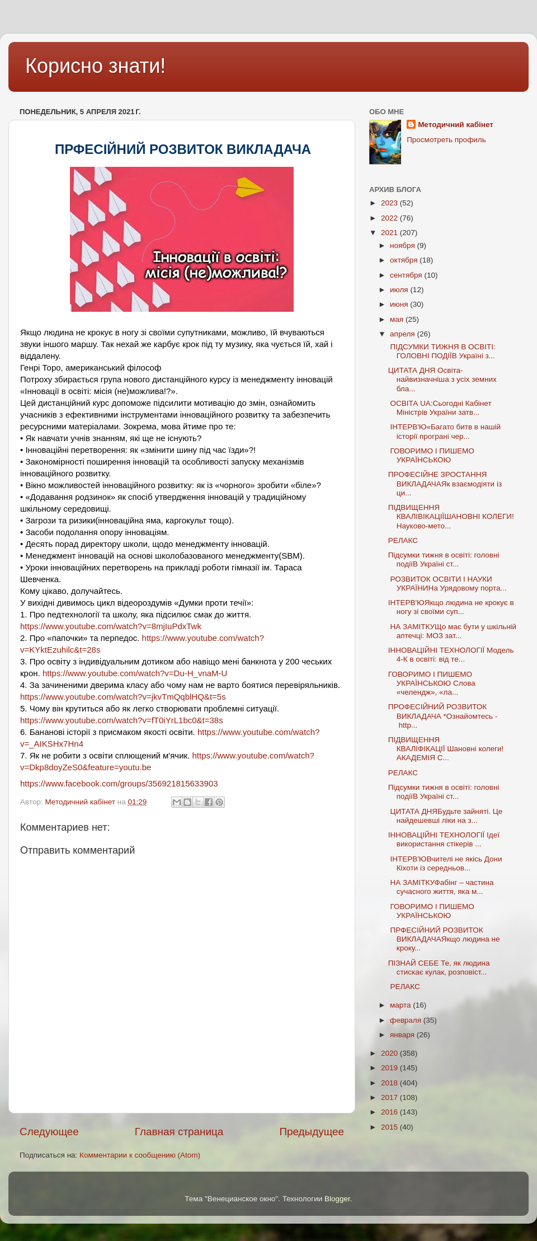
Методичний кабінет (455, 124)
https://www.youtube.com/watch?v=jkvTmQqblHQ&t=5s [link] (123, 696)
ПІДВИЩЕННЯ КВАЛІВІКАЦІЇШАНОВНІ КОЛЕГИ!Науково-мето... (451, 516)
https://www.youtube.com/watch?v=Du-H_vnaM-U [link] (135, 673)
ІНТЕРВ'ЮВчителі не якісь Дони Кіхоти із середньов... (445, 863)
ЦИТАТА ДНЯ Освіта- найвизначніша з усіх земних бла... (442, 379)
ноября (403, 245)
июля (400, 289)
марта (401, 1005)
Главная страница (179, 1131)
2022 (390, 218)
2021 (390, 232)
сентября (407, 275)
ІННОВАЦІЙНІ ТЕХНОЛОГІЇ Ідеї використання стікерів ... (444, 839)
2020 (390, 1053)
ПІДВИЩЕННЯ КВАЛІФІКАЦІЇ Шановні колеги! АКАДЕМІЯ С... (446, 749)
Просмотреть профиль (446, 139)
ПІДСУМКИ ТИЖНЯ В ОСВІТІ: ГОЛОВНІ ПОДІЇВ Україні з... (442, 351)
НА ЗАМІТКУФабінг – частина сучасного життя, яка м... (441, 887)
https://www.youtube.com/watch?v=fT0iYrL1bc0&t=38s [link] (121, 720)
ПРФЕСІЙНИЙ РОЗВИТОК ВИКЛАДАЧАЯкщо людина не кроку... (444, 939)
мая (398, 319)
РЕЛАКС (404, 540)
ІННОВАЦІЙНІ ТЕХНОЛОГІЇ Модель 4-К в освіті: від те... (451, 654)
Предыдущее (311, 1131)
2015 (390, 1127)
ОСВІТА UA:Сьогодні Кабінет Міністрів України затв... (440, 407)
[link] (119, 783)
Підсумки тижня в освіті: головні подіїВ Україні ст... (444, 559)
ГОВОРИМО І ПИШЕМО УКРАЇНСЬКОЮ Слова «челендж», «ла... (431, 683)
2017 (390, 1097)
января (403, 1035)
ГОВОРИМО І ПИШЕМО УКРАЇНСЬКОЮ (431, 455)
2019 (390, 1068)
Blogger (337, 1199)
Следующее (49, 1131)
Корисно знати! (95, 65)
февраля (406, 1020)
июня (400, 304)
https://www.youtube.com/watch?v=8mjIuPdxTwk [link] (110, 626)
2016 (390, 1112)
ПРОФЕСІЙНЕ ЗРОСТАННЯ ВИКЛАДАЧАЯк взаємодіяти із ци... (445, 483)
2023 (390, 203)
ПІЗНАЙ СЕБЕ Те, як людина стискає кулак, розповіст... (439, 967)
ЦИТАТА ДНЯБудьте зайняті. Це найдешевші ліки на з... (445, 816)
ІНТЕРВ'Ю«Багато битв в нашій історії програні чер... (444, 431)
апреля (403, 334)
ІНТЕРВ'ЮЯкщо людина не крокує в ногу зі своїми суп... (451, 607)
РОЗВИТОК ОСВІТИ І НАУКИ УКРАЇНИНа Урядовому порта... (447, 583)
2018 (390, 1083)
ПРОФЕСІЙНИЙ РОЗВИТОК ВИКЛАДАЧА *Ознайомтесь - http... (443, 716)
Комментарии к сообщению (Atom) (139, 1155)
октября (405, 260)
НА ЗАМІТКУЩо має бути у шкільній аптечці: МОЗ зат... (452, 631)
